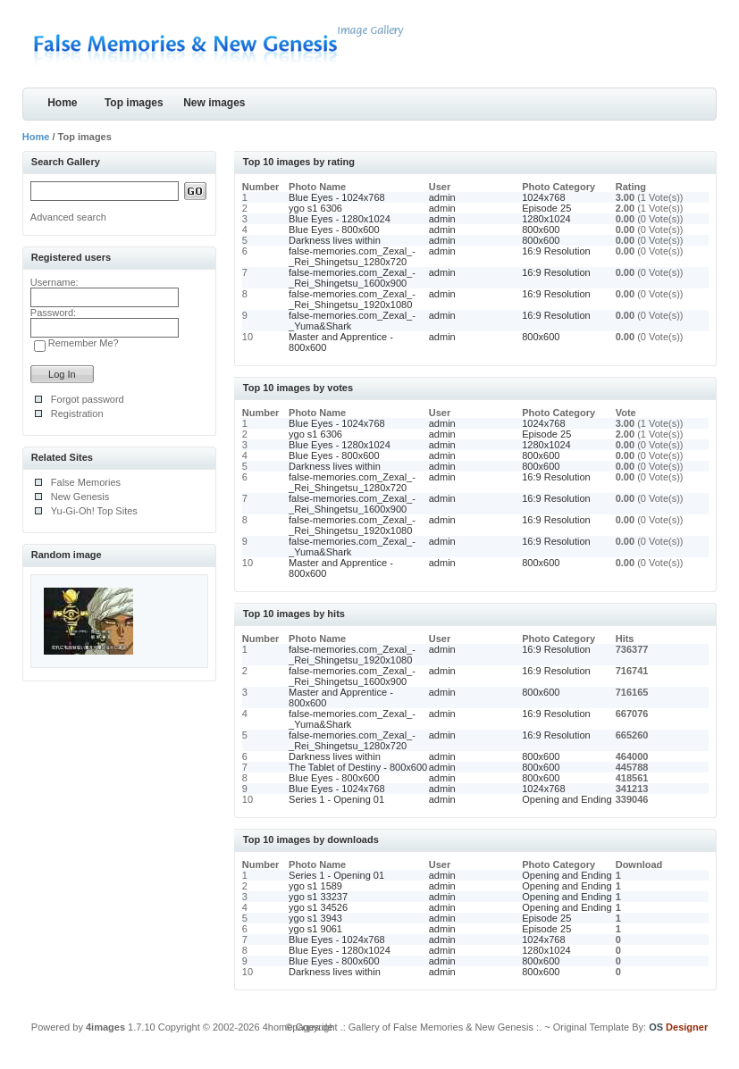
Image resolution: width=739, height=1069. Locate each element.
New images (214, 102)
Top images (134, 102)
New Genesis (80, 496)
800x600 (540, 229)
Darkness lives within (335, 240)
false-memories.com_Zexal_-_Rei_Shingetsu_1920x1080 (352, 299)
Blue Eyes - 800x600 (334, 229)
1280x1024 (546, 218)
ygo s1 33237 (318, 896)
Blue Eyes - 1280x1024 (339, 218)
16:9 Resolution (556, 251)
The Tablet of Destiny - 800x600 (358, 767)
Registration (77, 413)
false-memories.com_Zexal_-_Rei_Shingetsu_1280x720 (352, 256)
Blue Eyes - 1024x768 (337, 197)
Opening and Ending (566, 799)
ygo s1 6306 (315, 208)
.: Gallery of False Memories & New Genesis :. (441, 1027)
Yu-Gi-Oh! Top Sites (94, 510)
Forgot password (87, 399)
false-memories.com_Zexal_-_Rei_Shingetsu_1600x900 (352, 277)
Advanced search (68, 217)
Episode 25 (546, 208)
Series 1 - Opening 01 (336, 799)
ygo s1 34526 (318, 907)
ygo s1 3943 (315, 918)
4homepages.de (298, 1027)
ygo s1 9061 (315, 928)
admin (442, 197)
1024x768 (543, 197)
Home (62, 102)
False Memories (86, 482)
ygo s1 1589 (315, 886)
